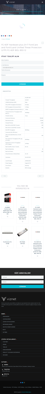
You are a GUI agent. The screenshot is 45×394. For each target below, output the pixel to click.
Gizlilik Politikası (35, 387)
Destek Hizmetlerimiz (9, 326)
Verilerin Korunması (7, 387)
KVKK (41, 387)
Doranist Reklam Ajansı (26, 392)
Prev (4, 176)
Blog (4, 329)
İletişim (5, 332)
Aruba (4, 344)
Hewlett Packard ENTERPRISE (11, 352)
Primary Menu (42, 2)
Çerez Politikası (28, 387)
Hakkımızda (6, 316)
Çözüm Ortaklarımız (9, 321)
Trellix (5, 347)
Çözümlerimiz (7, 319)
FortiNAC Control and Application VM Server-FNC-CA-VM (7, 211)
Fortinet (8, 39)
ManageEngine (7, 349)
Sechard (5, 354)
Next (41, 176)
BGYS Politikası (21, 387)
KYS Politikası (14, 387)
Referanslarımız (7, 324)
